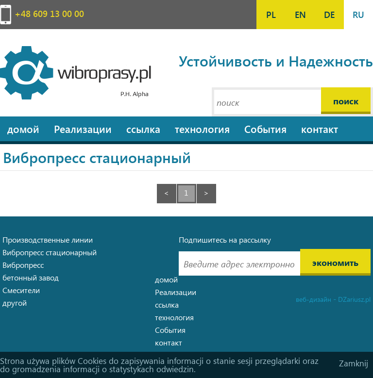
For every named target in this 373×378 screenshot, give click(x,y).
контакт (319, 128)
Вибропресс (23, 265)
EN (300, 14)
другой (14, 302)
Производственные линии (47, 239)
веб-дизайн (313, 299)
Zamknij (353, 363)
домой (23, 128)
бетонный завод (30, 277)
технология (202, 128)
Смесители (21, 290)
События (265, 128)
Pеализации (83, 128)
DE (329, 14)
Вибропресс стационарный (49, 252)
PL (271, 14)
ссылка (143, 128)
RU (358, 14)
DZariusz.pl (354, 299)
